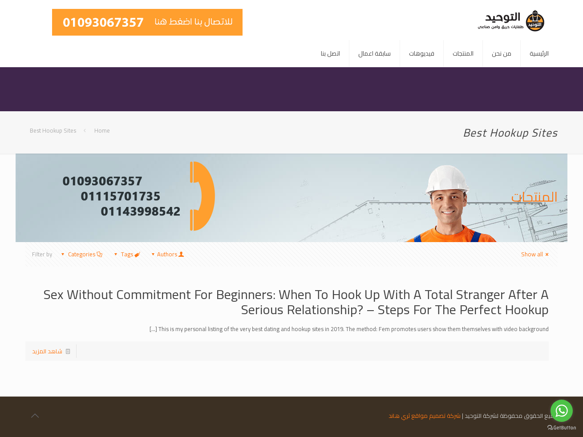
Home (102, 130)
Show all (536, 254)
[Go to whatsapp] (562, 411)
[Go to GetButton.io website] (561, 428)
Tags (126, 254)
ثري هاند (399, 415)
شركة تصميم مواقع (436, 415)
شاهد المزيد (47, 351)
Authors (167, 254)
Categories (81, 254)
